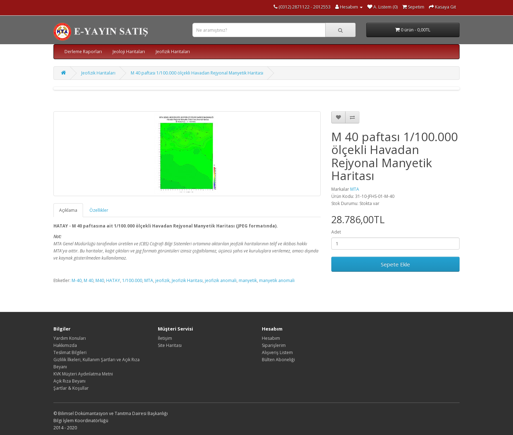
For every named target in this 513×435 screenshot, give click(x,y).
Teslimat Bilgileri (70, 352)
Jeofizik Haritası (187, 280)
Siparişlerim (274, 345)
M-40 (77, 280)
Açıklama (68, 210)
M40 (99, 280)
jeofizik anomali (221, 280)
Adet (336, 232)
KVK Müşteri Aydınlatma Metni (83, 374)
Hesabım (271, 338)
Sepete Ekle (395, 264)
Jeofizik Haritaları (173, 51)
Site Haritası (170, 345)
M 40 (88, 280)
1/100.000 (132, 280)
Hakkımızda (65, 345)
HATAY (113, 280)
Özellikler (98, 210)
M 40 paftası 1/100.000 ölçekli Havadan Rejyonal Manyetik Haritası (197, 73)
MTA (354, 189)
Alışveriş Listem (277, 352)
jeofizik (162, 280)
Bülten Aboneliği (278, 360)
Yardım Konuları (69, 338)
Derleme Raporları (83, 51)
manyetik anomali (277, 280)
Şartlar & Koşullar (71, 388)
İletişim (165, 338)
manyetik (248, 280)
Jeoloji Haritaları (129, 51)
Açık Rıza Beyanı (69, 381)
